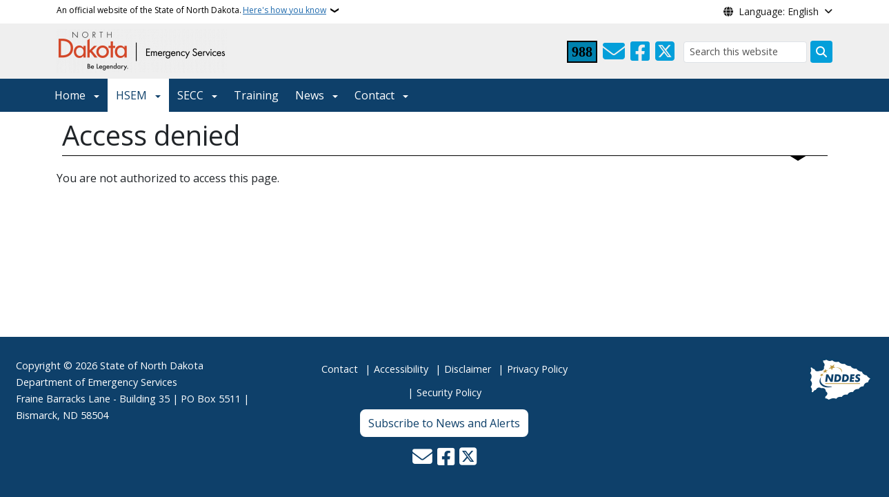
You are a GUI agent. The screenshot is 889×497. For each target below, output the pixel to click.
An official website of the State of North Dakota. (191, 10)
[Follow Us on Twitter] (665, 52)
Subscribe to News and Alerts (444, 423)
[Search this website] (745, 52)
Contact (339, 369)
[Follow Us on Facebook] (640, 52)
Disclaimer (467, 369)
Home (70, 95)
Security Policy (449, 392)
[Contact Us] (614, 52)
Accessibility (401, 369)
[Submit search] (821, 52)
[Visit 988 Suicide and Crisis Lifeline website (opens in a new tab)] (582, 52)
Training (256, 95)
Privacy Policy (537, 369)
